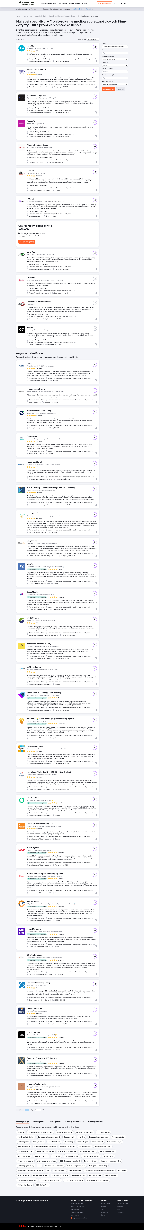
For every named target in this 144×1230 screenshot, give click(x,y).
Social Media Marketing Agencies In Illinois (62, 16)
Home (18, 16)
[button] (116, 3)
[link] (63, 3)
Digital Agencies (27, 16)
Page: (32, 1110)
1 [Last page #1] (43, 1110)
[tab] (22, 1122)
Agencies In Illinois (40, 16)
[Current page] (38, 1110)
